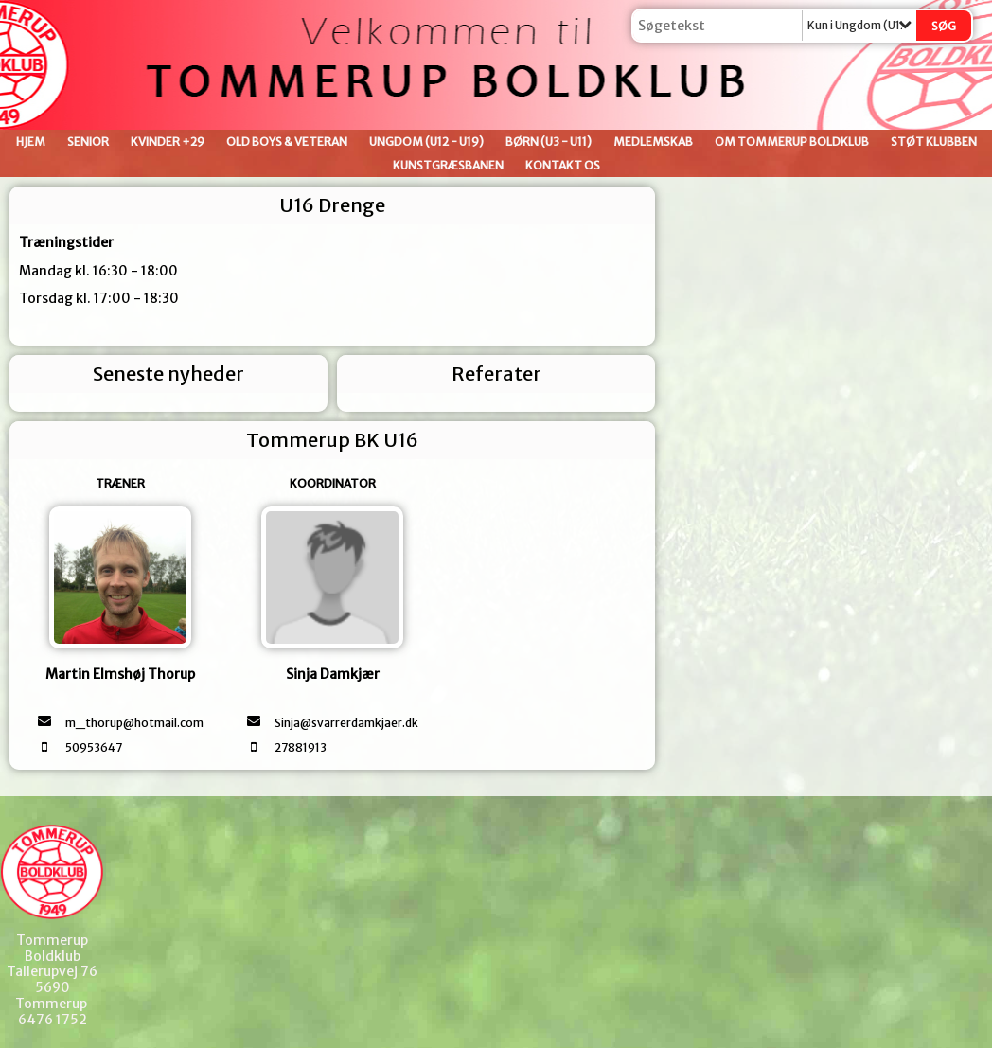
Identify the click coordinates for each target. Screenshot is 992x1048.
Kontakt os (562, 165)
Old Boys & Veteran (286, 141)
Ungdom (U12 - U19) (426, 141)
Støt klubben (934, 141)
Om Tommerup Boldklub (792, 141)
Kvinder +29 (167, 141)
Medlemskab (653, 141)
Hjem (30, 141)
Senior (88, 141)
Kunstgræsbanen (448, 165)
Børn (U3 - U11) (548, 141)
